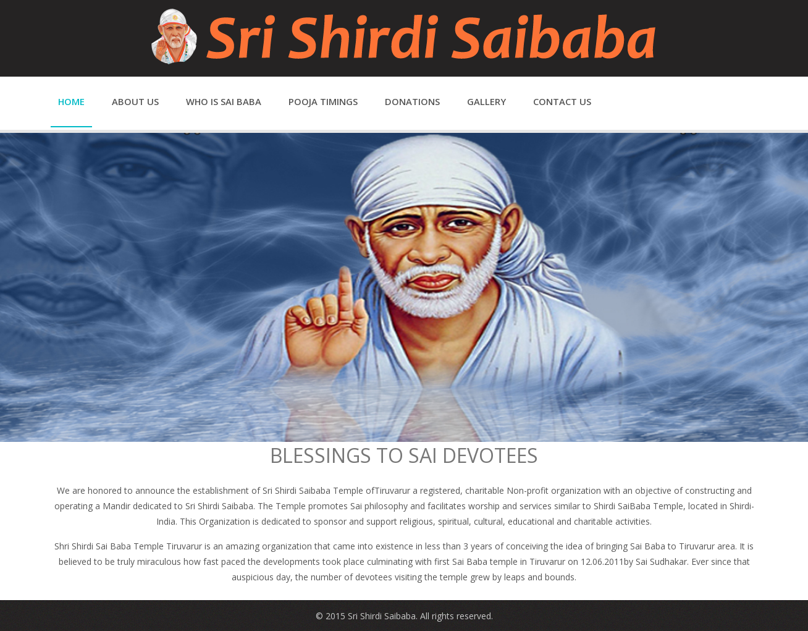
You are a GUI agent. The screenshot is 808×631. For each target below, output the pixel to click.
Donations (412, 101)
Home (71, 101)
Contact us (562, 101)
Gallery (486, 101)
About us (135, 101)
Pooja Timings (323, 101)
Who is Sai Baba (223, 101)
